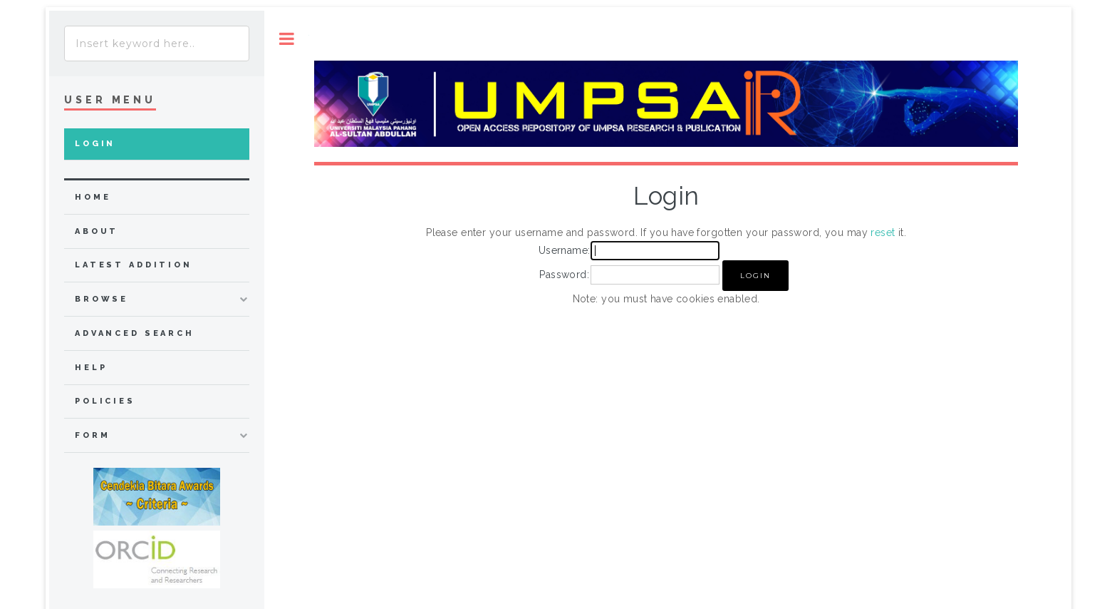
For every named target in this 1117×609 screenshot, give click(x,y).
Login (95, 143)
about (96, 231)
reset (883, 232)
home (92, 197)
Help (91, 367)
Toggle (286, 39)
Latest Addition (133, 265)
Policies (105, 401)
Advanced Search (134, 333)
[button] (755, 275)
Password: (564, 274)
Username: (565, 250)
